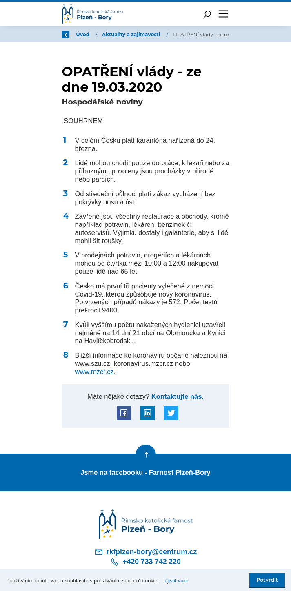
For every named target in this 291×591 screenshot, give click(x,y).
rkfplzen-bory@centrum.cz (145, 551)
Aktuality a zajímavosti (153, 34)
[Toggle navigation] (223, 14)
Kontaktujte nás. (176, 396)
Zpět (73, 34)
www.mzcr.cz (94, 371)
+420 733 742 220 (145, 562)
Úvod (104, 34)
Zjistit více (176, 581)
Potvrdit (267, 580)
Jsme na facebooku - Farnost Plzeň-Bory (145, 472)
